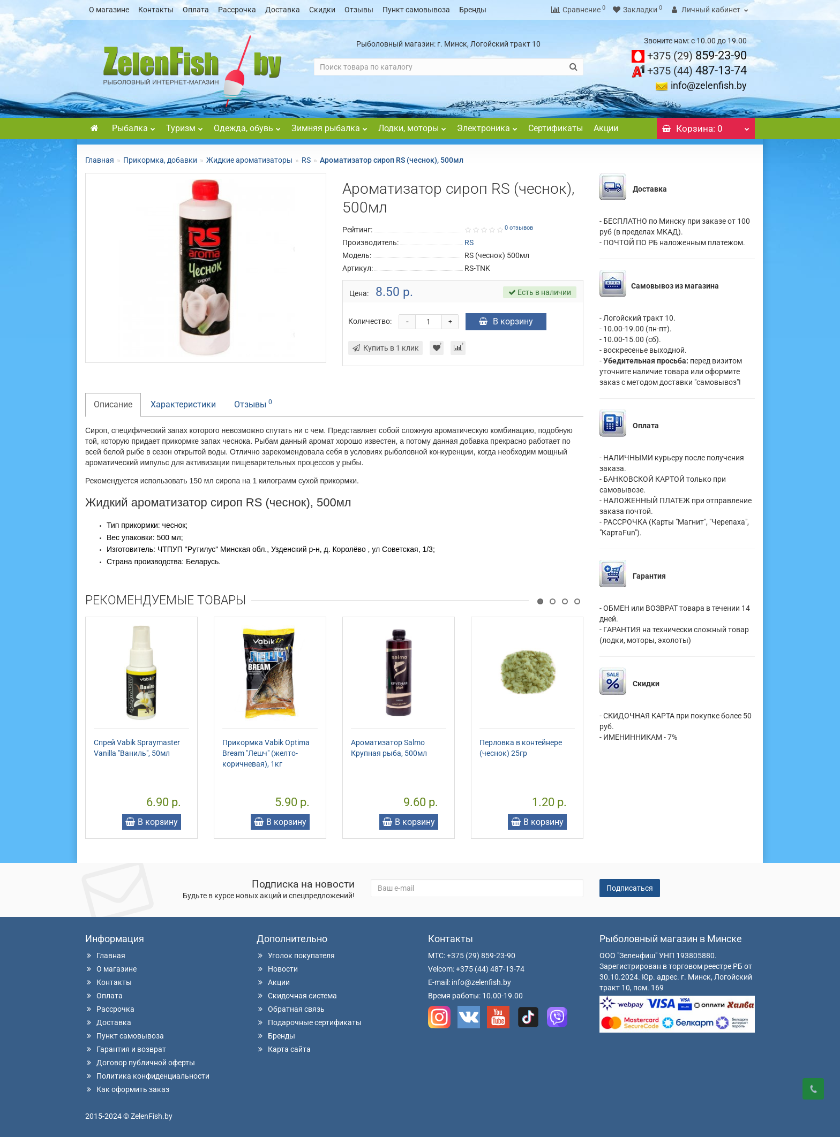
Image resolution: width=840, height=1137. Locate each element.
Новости (277, 968)
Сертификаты (555, 128)
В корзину (506, 321)
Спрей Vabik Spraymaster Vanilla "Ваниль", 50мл (137, 747)
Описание (113, 404)
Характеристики (183, 404)
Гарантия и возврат (125, 1048)
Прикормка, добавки (160, 159)
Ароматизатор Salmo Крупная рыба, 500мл (389, 747)
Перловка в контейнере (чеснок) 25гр (520, 747)
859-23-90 (697, 55)
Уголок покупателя (296, 955)
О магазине (109, 9)
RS (306, 159)
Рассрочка (237, 9)
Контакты (156, 9)
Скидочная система (297, 995)
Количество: (370, 320)
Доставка (282, 9)
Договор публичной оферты (140, 1062)
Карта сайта (284, 1048)
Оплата (196, 9)
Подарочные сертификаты (309, 1022)
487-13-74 (697, 70)
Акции (606, 128)
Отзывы (358, 9)
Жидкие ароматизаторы (249, 159)
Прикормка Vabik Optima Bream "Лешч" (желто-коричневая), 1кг (266, 753)
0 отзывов (519, 227)
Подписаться (629, 887)
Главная (99, 159)
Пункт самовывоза (416, 9)
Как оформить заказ (127, 1089)
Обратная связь (291, 1008)
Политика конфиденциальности (147, 1075)
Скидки (322, 9)
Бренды (472, 9)
